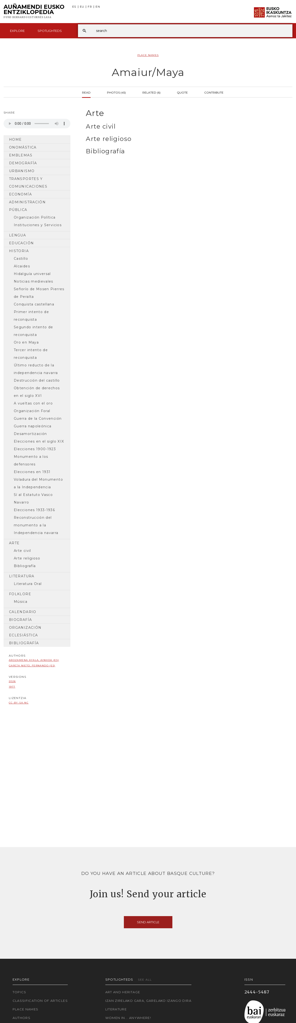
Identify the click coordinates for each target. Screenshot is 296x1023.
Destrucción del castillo (37, 380)
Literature (116, 1009)
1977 (12, 686)
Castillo (21, 258)
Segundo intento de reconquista (33, 331)
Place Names (148, 55)
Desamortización (30, 434)
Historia (19, 251)
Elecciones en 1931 (32, 472)
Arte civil (22, 551)
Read (86, 92)
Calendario (22, 612)
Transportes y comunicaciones (28, 183)
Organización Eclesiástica (25, 631)
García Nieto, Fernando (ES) (32, 665)
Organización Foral (32, 411)
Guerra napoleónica (32, 426)
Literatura (21, 576)
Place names (26, 1009)
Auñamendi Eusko (34, 11)
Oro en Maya (26, 342)
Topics (19, 992)
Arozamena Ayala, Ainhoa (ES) (34, 660)
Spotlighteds (50, 31)
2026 (12, 681)
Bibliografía (25, 566)
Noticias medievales (33, 281)
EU (82, 6)
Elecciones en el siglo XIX (39, 441)
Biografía (20, 620)
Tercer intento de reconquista (31, 354)
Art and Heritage (122, 992)
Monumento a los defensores (31, 460)
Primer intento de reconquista (31, 316)
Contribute (213, 92)
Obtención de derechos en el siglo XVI (37, 392)
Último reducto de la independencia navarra (36, 369)
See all (145, 979)
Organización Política (35, 217)
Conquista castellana (34, 304)
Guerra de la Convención (38, 418)
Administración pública (27, 206)
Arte (14, 543)
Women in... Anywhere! (128, 1018)
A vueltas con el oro (33, 403)
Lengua (17, 235)
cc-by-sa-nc (19, 702)
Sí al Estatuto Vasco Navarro (33, 498)
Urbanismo (21, 171)
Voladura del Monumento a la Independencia (38, 483)
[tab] (185, 113)
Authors (22, 1018)
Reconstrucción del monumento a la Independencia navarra (36, 525)
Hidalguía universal (32, 274)
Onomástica (23, 147)
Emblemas (20, 155)
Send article (148, 922)
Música (20, 601)
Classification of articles (40, 1001)
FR (90, 6)
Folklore (20, 594)
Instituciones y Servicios (38, 225)
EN (98, 6)
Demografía (23, 163)
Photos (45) (116, 92)
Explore (17, 31)
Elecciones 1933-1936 (34, 510)
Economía (20, 194)
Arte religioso (27, 558)
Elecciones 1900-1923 (35, 449)
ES (74, 6)
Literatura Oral (28, 584)
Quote (182, 92)
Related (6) (151, 92)
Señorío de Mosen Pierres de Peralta (39, 293)
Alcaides (22, 266)
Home (15, 139)
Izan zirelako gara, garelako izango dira (148, 1001)
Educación (21, 243)
